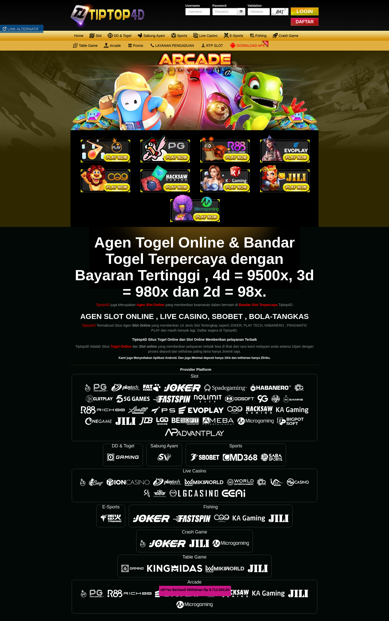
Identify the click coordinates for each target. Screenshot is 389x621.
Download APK (247, 45)
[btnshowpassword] (241, 11)
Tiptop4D (103, 305)
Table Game (85, 45)
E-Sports (233, 35)
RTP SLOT (212, 46)
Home (78, 36)
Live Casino (205, 35)
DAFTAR (305, 21)
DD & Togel (119, 35)
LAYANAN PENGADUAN (172, 46)
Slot (95, 35)
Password (219, 5)
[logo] (109, 15)
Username (192, 5)
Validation (255, 5)
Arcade (112, 45)
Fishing (257, 35)
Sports (179, 35)
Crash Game (285, 35)
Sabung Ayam (151, 35)
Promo (135, 46)
